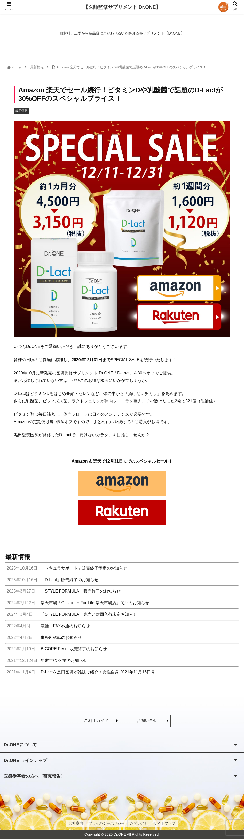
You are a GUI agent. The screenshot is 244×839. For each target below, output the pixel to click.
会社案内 (76, 823)
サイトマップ (164, 823)
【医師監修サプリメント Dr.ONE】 (122, 7)
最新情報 (21, 110)
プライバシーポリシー (107, 823)
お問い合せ (147, 720)
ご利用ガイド (96, 720)
